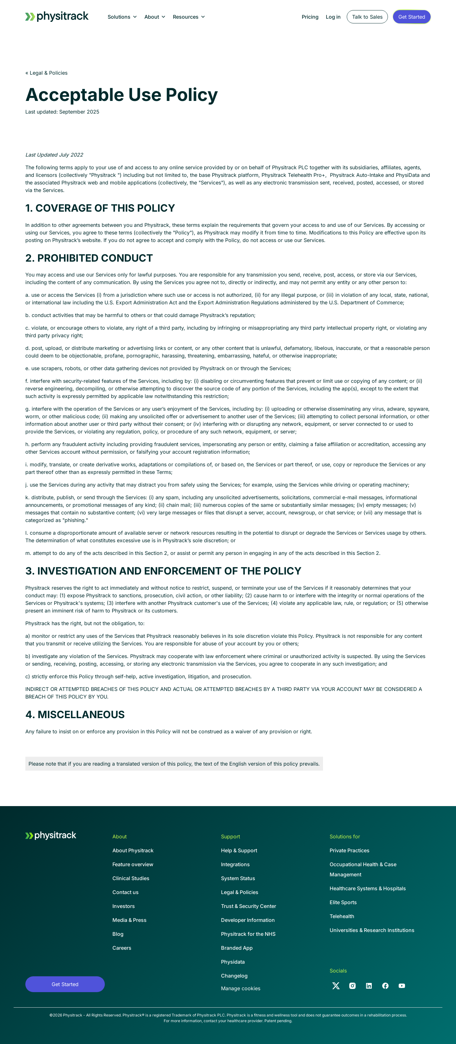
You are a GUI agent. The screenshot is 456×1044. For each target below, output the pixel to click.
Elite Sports (343, 902)
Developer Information (248, 920)
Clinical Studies (130, 878)
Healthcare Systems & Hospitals (368, 888)
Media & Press (129, 920)
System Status (238, 878)
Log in (333, 17)
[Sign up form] (412, 16)
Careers (121, 948)
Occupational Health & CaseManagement (363, 869)
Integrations (235, 864)
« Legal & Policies (46, 73)
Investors (123, 906)
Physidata (233, 962)
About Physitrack (133, 850)
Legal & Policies (239, 892)
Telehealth (342, 916)
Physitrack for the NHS (248, 934)
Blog (118, 934)
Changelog (234, 976)
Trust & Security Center (248, 906)
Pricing (310, 17)
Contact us (125, 892)
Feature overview (132, 864)
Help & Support (239, 850)
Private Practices (350, 850)
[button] (122, 16)
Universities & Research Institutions (372, 930)
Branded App (237, 948)
